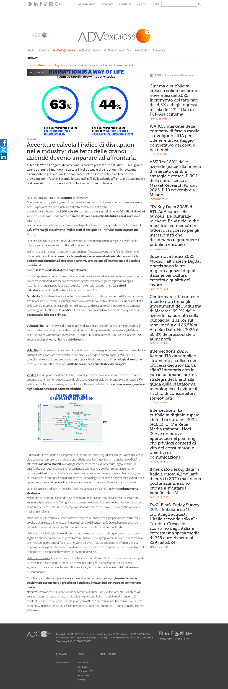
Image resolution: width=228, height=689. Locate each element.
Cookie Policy (182, 639)
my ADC (141, 4)
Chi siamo (62, 654)
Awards (142, 50)
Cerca (159, 50)
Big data (60, 65)
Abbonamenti (87, 4)
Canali (81, 654)
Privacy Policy (165, 639)
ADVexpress (64, 50)
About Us (125, 4)
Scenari (73, 65)
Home (30, 65)
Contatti (107, 4)
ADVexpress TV (85, 671)
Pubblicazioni (108, 654)
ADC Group (38, 50)
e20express (89, 50)
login (155, 4)
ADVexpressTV (117, 50)
